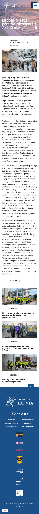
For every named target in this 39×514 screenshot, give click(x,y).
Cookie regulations (27, 427)
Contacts (11, 420)
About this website (11, 423)
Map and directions (28, 420)
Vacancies (27, 423)
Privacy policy (11, 427)
